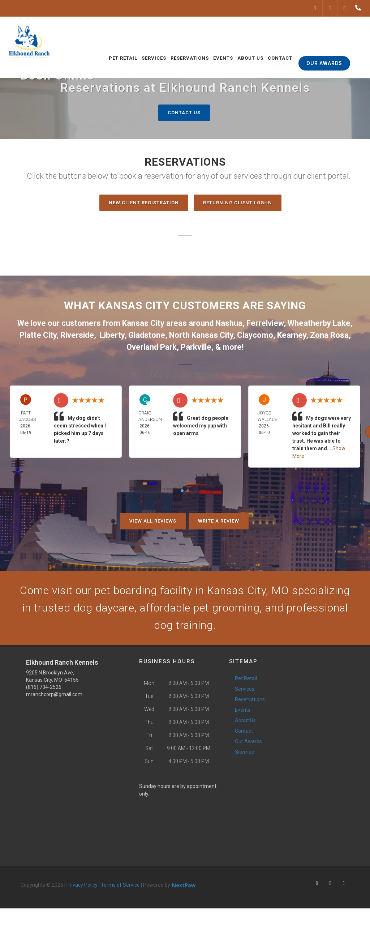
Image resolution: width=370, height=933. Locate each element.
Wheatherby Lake (319, 323)
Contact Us (184, 112)
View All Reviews (152, 521)
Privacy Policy (82, 885)
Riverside (77, 335)
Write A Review (218, 521)
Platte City (38, 335)
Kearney (291, 335)
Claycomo (255, 335)
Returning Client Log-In (237, 202)
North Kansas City (201, 335)
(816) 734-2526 (43, 687)
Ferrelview (265, 323)
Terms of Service (120, 885)
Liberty (112, 335)
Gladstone (146, 335)
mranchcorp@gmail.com (54, 694)
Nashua (228, 323)
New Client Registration (144, 202)
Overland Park (151, 347)
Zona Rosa (329, 335)
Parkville (196, 347)
